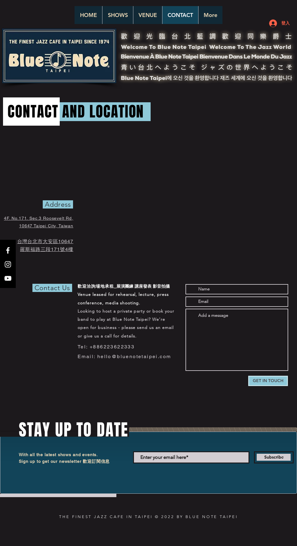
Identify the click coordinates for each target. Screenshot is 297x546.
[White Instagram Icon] (8, 264)
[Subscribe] (274, 457)
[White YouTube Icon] (8, 278)
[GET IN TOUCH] (268, 381)
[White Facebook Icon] (8, 250)
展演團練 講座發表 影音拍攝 (143, 286)
